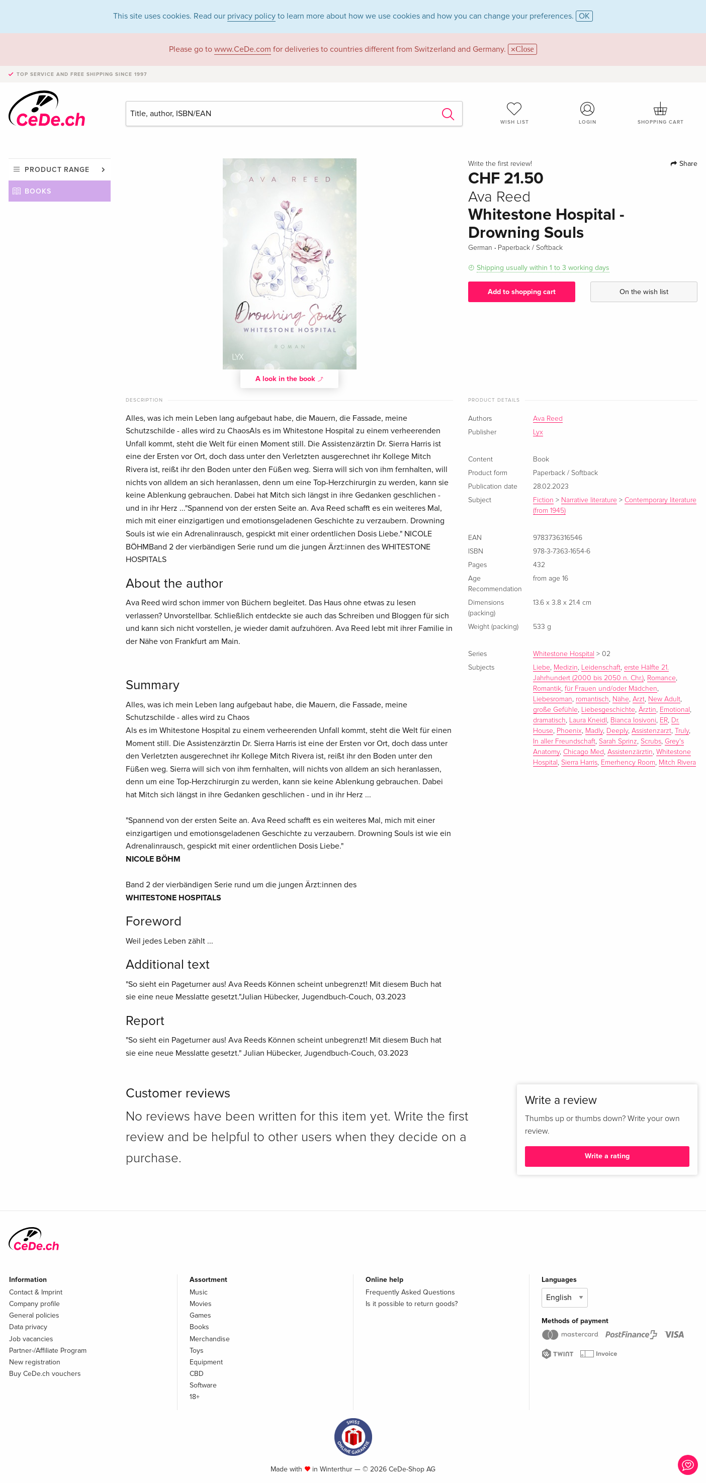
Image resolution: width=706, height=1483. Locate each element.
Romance (661, 678)
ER (664, 720)
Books (38, 191)
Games (200, 1315)
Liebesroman (552, 699)
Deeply (617, 730)
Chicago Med (583, 752)
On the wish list (644, 292)
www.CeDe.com (242, 49)
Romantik (547, 688)
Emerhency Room (628, 762)
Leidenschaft (601, 667)
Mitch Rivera (677, 762)
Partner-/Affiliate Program (47, 1350)
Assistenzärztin (630, 752)
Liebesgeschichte (608, 709)
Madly (594, 730)
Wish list (514, 113)
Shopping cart (660, 113)
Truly (682, 730)
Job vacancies (31, 1339)
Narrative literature (589, 500)
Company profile (34, 1304)
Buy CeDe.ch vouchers (45, 1373)
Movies (201, 1304)
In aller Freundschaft (564, 741)
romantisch (592, 699)
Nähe (620, 699)
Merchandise (210, 1339)
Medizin (566, 667)
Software (203, 1385)
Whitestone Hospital (563, 654)
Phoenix (569, 730)
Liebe (541, 667)
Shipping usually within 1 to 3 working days (543, 267)
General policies (34, 1315)
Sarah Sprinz (618, 741)
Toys (197, 1350)
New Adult (664, 699)
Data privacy (28, 1327)
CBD (197, 1373)
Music (199, 1292)
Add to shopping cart (522, 292)
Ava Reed (548, 418)
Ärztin (647, 709)
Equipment (206, 1362)
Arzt (639, 699)
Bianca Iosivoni (633, 720)
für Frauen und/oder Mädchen (611, 688)
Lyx (538, 432)
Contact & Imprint (35, 1292)
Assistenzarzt (651, 730)
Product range (57, 169)
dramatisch (549, 720)
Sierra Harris (579, 762)
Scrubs (651, 741)
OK (584, 16)
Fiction (543, 500)
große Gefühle (555, 709)
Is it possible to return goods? (412, 1304)
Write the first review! (500, 163)
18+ (195, 1397)
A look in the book (289, 378)
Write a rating (607, 1156)
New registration (34, 1362)
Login (588, 113)
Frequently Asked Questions (410, 1292)
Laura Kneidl (588, 720)
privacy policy (251, 16)
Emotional (675, 709)
